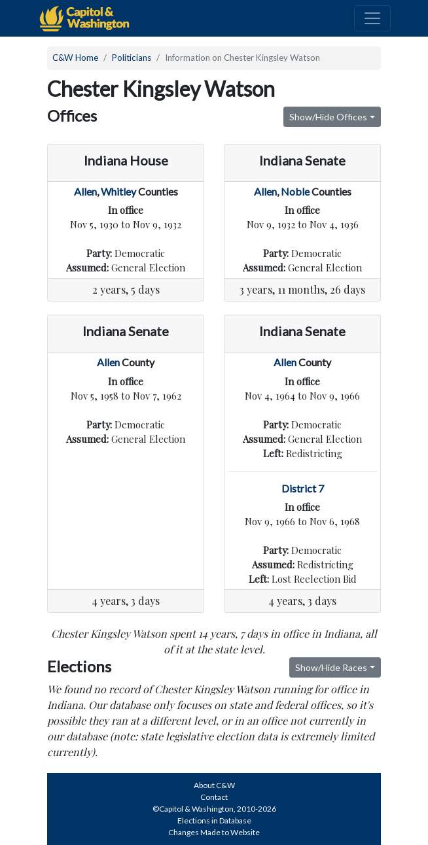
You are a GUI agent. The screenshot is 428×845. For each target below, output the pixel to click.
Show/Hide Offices (328, 116)
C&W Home (75, 57)
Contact (214, 797)
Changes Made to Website (214, 832)
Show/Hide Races (331, 667)
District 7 (302, 488)
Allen (85, 191)
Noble (295, 191)
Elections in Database (214, 820)
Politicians (131, 57)
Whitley (118, 191)
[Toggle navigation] (372, 18)
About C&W (214, 785)
